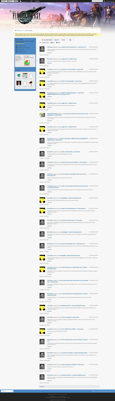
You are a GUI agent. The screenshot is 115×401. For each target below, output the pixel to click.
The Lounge (79, 220)
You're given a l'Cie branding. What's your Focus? (74, 174)
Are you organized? (66, 317)
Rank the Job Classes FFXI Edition (70, 162)
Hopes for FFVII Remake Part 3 (69, 47)
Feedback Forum (73, 59)
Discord (78, 21)
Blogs (36, 21)
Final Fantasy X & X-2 (65, 94)
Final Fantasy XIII (51, 175)
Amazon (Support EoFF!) (63, 23)
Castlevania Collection (67, 352)
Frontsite (19, 21)
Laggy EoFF (64, 59)
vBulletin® (57, 396)
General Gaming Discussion (74, 198)
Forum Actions (43, 23)
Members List (20, 30)
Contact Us (94, 391)
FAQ (23, 23)
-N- (31, 78)
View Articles (20, 49)
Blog (70, 40)
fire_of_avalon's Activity (47, 40)
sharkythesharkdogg (52, 113)
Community (34, 23)
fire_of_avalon (46, 42)
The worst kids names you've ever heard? (72, 339)
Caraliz (25, 86)
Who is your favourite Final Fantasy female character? (75, 186)
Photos (59, 42)
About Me (56, 40)
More (34, 70)
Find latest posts (20, 45)
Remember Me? (24, 1)
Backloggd (64, 198)
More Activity (42, 386)
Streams (58, 21)
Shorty (19, 86)
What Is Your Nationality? (68, 81)
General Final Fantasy (53, 187)
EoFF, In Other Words (67, 151)
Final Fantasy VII (82, 47)
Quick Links (52, 23)
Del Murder (50, 47)
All (40, 42)
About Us (68, 21)
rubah (31, 86)
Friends (63, 40)
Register (37, 1)
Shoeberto (19, 78)
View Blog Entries (21, 51)
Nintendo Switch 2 (66, 305)
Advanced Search (110, 1)
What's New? (47, 21)
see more (50, 52)
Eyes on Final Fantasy (103, 391)
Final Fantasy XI (83, 162)
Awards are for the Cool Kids (68, 69)
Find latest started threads (23, 47)
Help (31, 1)
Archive (110, 391)
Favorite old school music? (68, 220)
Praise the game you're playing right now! (72, 267)
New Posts (18, 23)
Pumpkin (25, 78)
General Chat (80, 69)
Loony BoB (49, 69)
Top (113, 391)
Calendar (27, 23)
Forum (29, 21)
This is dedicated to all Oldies (69, 329)
